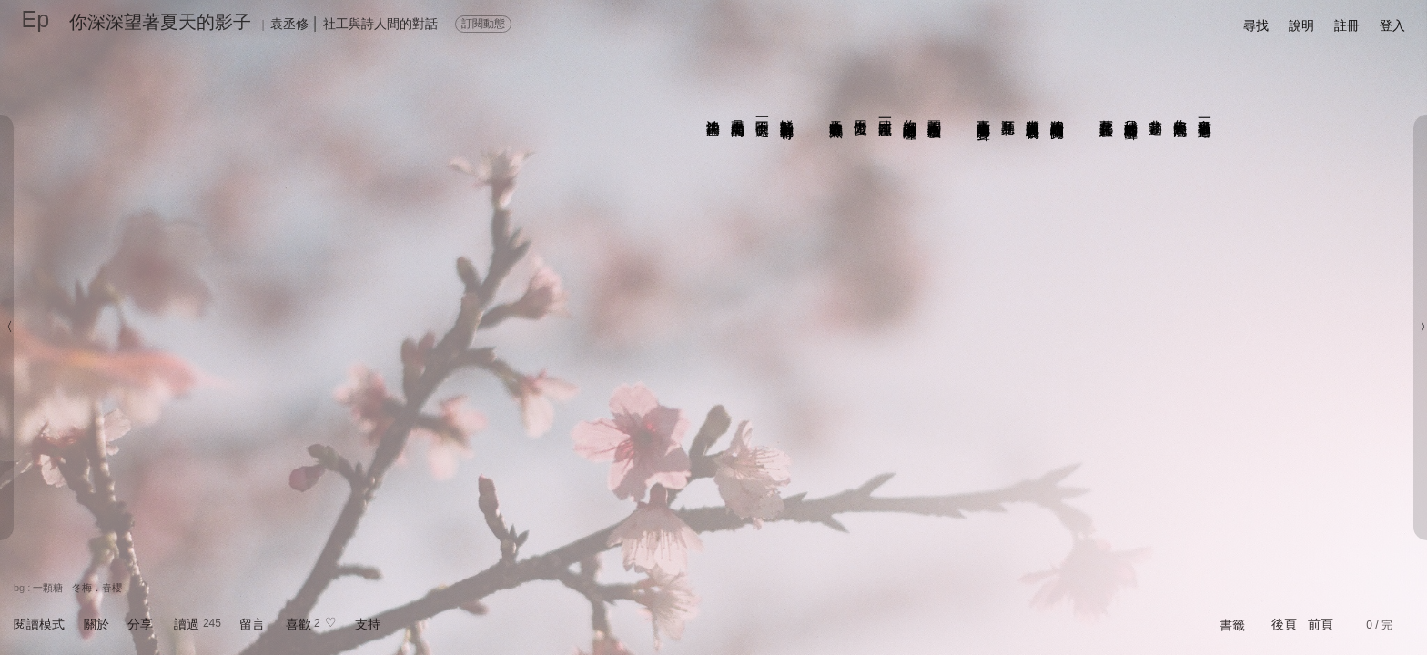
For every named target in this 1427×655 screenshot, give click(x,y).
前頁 (1320, 624)
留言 (252, 624)
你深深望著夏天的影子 (160, 22)
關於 (96, 624)
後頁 (1284, 624)
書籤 (1232, 625)
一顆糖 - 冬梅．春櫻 (77, 587)
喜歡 (298, 624)
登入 (1392, 25)
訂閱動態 (483, 23)
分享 (140, 624)
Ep (36, 19)
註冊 (1347, 25)
